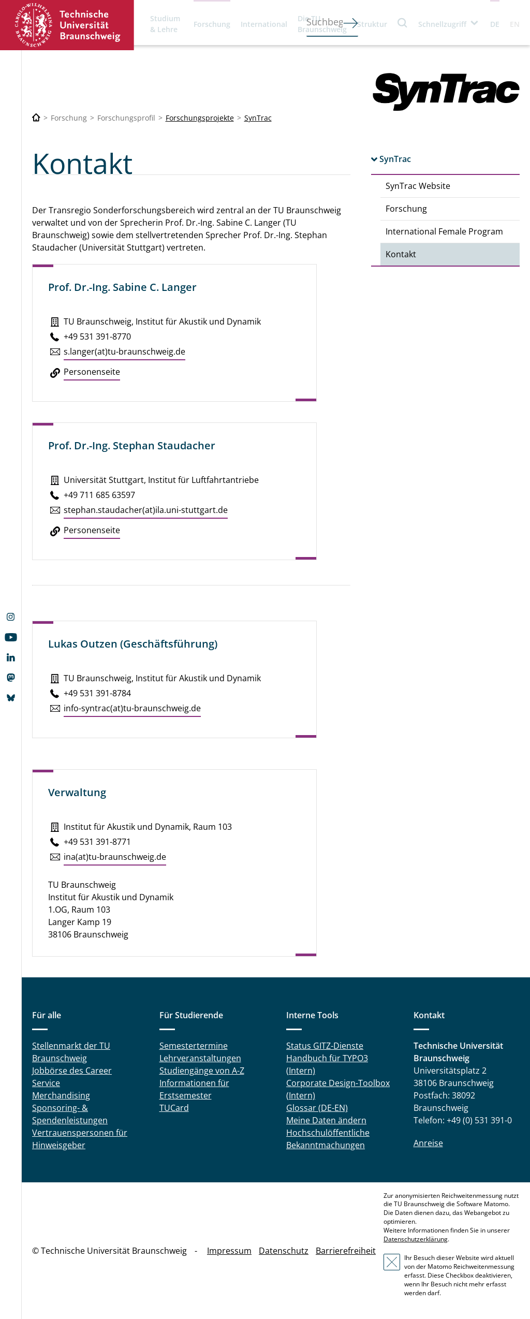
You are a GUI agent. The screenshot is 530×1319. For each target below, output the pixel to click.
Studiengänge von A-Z (201, 1070)
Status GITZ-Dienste (324, 1045)
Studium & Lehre (165, 23)
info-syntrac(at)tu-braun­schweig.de (132, 708)
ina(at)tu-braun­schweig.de (115, 856)
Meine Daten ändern (326, 1120)
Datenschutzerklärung (416, 1239)
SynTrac (258, 118)
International (264, 24)
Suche (403, 22)
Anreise (428, 1143)
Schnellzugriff (442, 24)
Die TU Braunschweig (322, 23)
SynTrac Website (418, 186)
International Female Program (444, 231)
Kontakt (401, 254)
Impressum (229, 1250)
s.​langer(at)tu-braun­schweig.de (124, 351)
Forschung (212, 24)
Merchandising (61, 1095)
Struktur (372, 24)
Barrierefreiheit (346, 1250)
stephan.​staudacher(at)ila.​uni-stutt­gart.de (146, 510)
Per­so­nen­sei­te (92, 371)
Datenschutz (283, 1250)
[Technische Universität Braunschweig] (36, 118)
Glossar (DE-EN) (317, 1107)
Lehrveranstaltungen (200, 1058)
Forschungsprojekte (200, 118)
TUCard (174, 1107)
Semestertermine (193, 1045)
